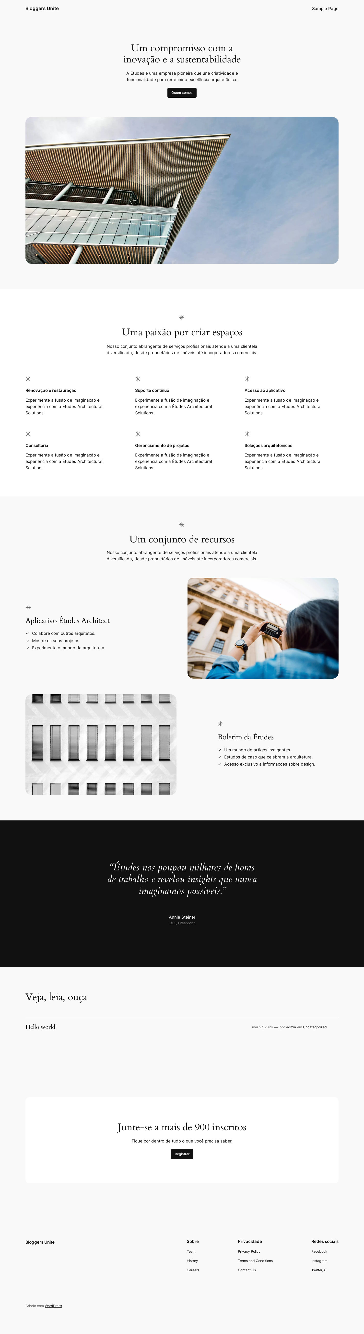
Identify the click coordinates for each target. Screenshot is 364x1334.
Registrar (182, 1154)
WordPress (53, 1306)
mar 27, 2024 (262, 1027)
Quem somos (182, 92)
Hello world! (41, 1027)
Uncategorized (315, 1027)
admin (291, 1027)
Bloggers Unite (42, 8)
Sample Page (325, 8)
